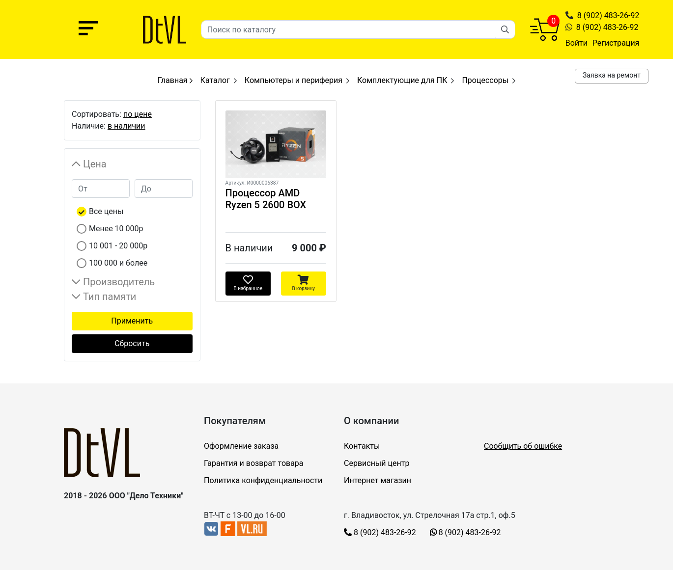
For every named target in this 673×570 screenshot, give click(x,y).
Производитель (119, 282)
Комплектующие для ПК (402, 80)
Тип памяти (109, 296)
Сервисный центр (376, 463)
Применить (132, 321)
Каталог (215, 80)
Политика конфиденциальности (263, 480)
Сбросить (131, 343)
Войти (576, 43)
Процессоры (485, 80)
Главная (175, 80)
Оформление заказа (241, 446)
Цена (95, 164)
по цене (137, 114)
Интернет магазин (377, 480)
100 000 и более (118, 263)
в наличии (126, 126)
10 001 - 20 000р (118, 245)
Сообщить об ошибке (523, 446)
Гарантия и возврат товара (254, 463)
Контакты (362, 446)
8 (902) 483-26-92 (608, 15)
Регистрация (616, 43)
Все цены (106, 211)
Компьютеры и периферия (293, 80)
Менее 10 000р (116, 228)
